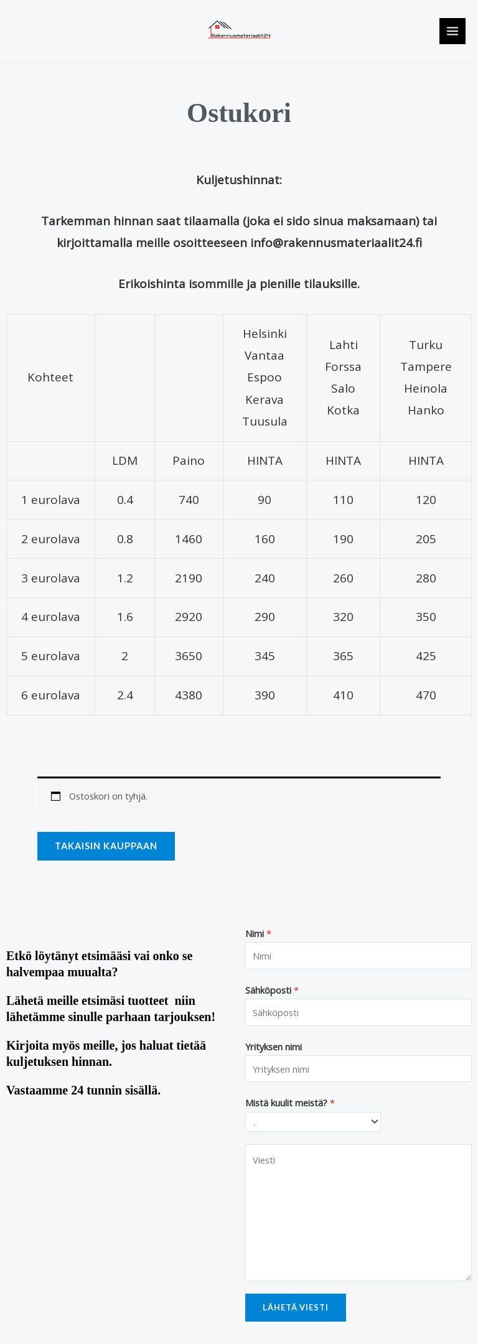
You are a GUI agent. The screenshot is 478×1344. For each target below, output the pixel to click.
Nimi (258, 933)
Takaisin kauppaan (106, 846)
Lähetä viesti (296, 1307)
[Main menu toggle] (452, 31)
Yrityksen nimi (273, 1046)
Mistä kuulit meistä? (290, 1102)
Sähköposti (272, 990)
